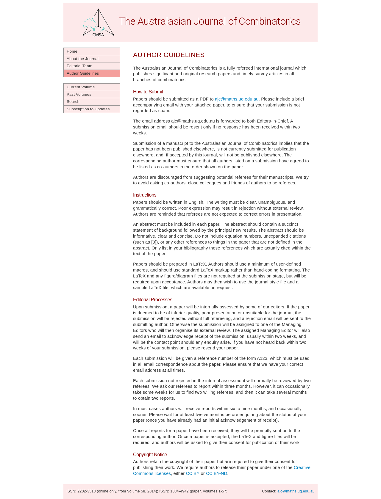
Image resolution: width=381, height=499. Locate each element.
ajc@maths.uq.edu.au (237, 99)
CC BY (193, 473)
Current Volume (81, 87)
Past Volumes (79, 94)
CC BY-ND (216, 473)
